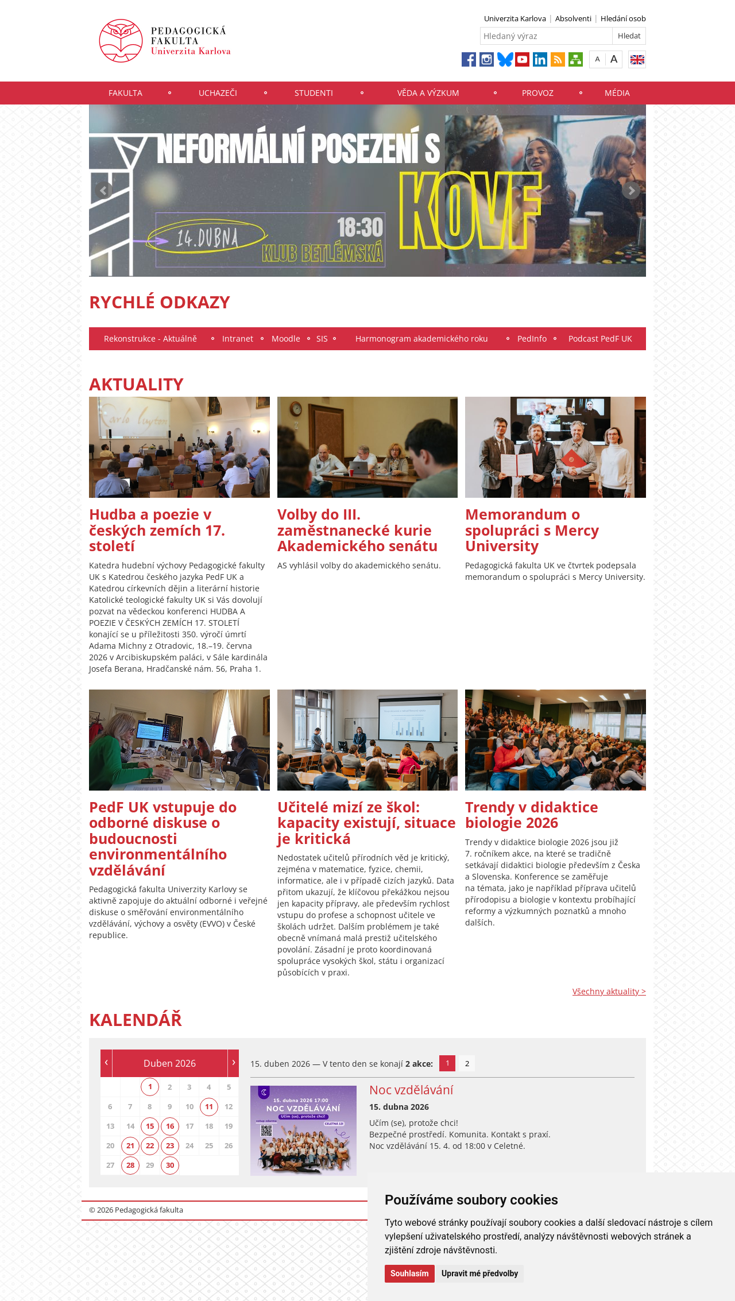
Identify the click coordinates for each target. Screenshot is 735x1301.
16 (170, 1126)
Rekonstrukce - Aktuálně (150, 338)
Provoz (538, 92)
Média (617, 92)
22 (150, 1145)
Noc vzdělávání (411, 1090)
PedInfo (532, 338)
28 (130, 1165)
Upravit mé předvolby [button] (480, 1273)
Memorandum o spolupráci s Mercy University (532, 529)
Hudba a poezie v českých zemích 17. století (157, 529)
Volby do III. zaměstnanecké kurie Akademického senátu (357, 529)
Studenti (314, 92)
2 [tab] (467, 1063)
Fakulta (125, 92)
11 (209, 1106)
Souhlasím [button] (409, 1273)
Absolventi (573, 18)
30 (170, 1165)
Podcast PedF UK (600, 338)
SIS (322, 338)
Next (631, 190)
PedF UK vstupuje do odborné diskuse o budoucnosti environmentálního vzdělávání (163, 838)
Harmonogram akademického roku (421, 338)
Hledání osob (623, 18)
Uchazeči (218, 92)
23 (170, 1145)
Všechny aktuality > (609, 991)
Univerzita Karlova (515, 18)
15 (150, 1126)
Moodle (286, 338)
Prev (104, 190)
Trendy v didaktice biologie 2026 (531, 815)
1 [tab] (448, 1063)
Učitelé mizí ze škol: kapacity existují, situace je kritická (366, 822)
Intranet (237, 338)
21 (130, 1145)
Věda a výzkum (428, 92)
